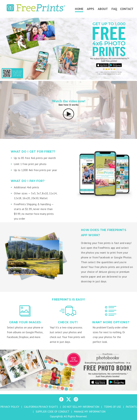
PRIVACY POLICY (10, 406)
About (103, 9)
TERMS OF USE (112, 406)
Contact (126, 9)
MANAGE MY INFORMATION (89, 411)
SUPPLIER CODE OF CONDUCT (52, 411)
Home (79, 9)
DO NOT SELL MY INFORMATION (81, 406)
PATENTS (131, 406)
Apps (90, 9)
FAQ (114, 9)
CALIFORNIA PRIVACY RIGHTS (41, 406)
